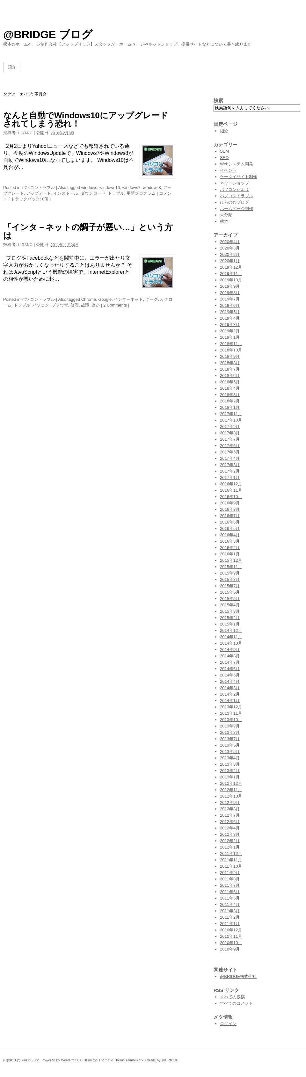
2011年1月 (230, 923)
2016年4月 (230, 534)
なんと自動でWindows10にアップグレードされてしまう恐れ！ (85, 119)
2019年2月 (230, 331)
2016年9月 (230, 503)
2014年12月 (231, 630)
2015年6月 (230, 592)
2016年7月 (230, 515)
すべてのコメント (236, 1003)
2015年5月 (230, 598)
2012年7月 (230, 815)
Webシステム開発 (236, 164)
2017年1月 (230, 477)
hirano (25, 133)
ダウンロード (93, 193)
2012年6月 (230, 821)
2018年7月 (230, 369)
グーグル (153, 299)
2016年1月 (230, 554)
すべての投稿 (232, 996)
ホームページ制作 (236, 208)
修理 (74, 305)
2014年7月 (230, 662)
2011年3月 (230, 910)
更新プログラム (141, 193)
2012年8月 (230, 808)
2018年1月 (230, 407)
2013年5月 (230, 751)
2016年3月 (230, 541)
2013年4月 (230, 757)
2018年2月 (230, 401)
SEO (224, 157)
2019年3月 (230, 324)
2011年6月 (230, 891)
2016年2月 (230, 547)
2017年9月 (230, 426)
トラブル (116, 193)
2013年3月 (230, 764)
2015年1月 (230, 624)
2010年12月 (231, 930)
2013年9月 (230, 726)
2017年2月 (230, 471)
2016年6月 (230, 522)
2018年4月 (230, 388)
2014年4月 (230, 681)
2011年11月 (231, 859)
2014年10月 (231, 643)
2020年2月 (230, 254)
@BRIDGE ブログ (47, 34)
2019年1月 (230, 337)
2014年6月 (230, 668)
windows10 (109, 187)
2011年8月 (230, 879)
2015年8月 (230, 579)
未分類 (226, 215)
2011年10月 (231, 866)
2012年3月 (230, 834)
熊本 (224, 221)
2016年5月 (230, 528)
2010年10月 (231, 942)
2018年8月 (230, 362)
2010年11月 (231, 936)
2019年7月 (230, 299)
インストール (65, 193)
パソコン (41, 305)
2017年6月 (230, 445)
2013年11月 (231, 713)
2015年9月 (230, 573)
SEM (224, 151)
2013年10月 (231, 719)
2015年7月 (230, 585)
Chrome (88, 299)
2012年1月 (230, 847)
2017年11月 (231, 413)
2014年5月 (230, 675)
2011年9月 (230, 872)
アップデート (38, 193)
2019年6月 (230, 305)
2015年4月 (230, 605)
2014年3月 (230, 687)
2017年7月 (230, 439)
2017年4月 (230, 458)
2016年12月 (231, 483)
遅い (95, 305)
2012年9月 (230, 802)
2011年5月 (230, 898)
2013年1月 (230, 777)
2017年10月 (231, 420)
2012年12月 (231, 783)
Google (105, 299)
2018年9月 (230, 356)
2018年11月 (231, 343)
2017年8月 (230, 432)
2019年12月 (231, 267)
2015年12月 (231, 560)
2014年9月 (230, 649)
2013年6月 (230, 745)
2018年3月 (230, 394)
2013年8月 (230, 732)
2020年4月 (230, 241)
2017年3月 (230, 464)
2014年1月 (230, 700)
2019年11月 (231, 273)
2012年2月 (230, 840)
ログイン (228, 1023)
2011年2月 (230, 917)
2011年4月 (230, 904)
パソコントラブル (38, 187)
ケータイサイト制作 (238, 176)
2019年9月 (230, 286)
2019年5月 (230, 311)
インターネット (128, 299)
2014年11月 (231, 636)
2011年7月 (230, 885)
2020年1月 (230, 260)
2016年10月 (231, 496)
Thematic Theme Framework (120, 1060)
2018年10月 (231, 350)
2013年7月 (230, 738)
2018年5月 (230, 381)
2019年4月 (230, 318)
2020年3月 (230, 248)
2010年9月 (230, 949)
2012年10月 (231, 796)
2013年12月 (231, 707)
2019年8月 (230, 292)
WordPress (69, 1060)
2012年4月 (230, 828)
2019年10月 (231, 280)
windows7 (131, 187)
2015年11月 (231, 566)
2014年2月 (230, 694)
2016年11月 (231, 490)
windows (89, 187)
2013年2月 (230, 770)
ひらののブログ (234, 202)
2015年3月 (230, 611)
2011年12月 (231, 853)
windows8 (152, 187)
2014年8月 (230, 656)
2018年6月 (230, 375)
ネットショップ (234, 183)
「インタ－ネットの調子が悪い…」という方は (88, 231)
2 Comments (115, 305)
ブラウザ (60, 305)
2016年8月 (230, 509)
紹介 (12, 67)
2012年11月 (231, 789)
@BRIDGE (170, 1060)
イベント (228, 170)
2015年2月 (230, 617)
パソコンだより (234, 189)
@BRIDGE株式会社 (238, 976)
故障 (85, 305)
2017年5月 (230, 452)
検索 (218, 100)
